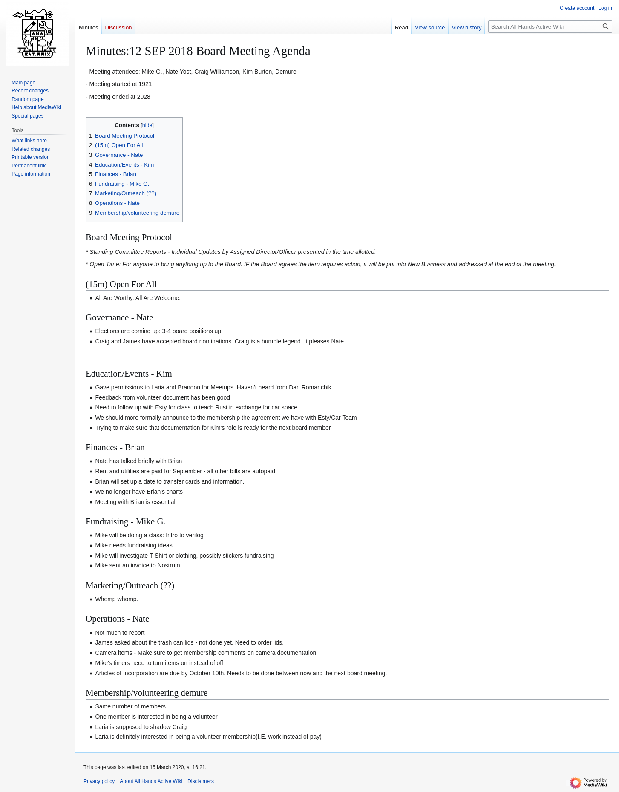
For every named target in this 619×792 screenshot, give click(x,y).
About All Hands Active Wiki (151, 781)
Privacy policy (99, 781)
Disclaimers (200, 781)
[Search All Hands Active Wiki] (550, 26)
